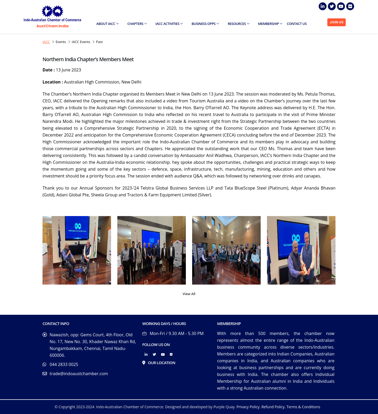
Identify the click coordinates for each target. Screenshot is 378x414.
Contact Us (297, 23)
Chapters (136, 23)
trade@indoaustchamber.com (79, 373)
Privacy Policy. (248, 406)
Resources (238, 23)
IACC (46, 41)
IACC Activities (168, 23)
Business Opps (205, 23)
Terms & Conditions (303, 406)
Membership (270, 23)
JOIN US (336, 22)
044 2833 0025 (64, 364)
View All (189, 293)
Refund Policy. (273, 406)
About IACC (107, 23)
